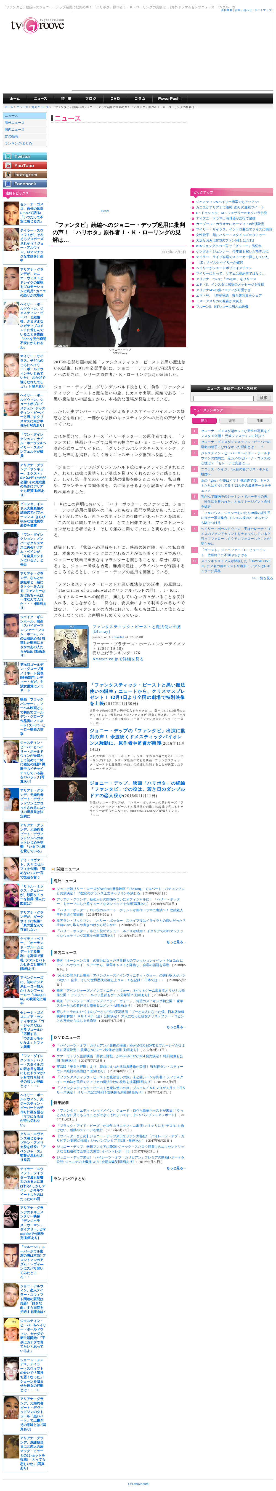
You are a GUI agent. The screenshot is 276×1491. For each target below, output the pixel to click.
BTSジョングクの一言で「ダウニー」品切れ (229, 246)
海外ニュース (40, 107)
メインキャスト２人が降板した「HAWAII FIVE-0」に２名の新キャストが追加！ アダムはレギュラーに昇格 (236, 566)
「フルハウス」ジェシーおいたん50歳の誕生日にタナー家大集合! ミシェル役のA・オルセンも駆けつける (235, 518)
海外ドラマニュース (40, 98)
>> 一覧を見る (262, 578)
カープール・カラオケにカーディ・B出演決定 (230, 224)
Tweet (105, 211)
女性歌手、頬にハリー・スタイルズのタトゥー (231, 235)
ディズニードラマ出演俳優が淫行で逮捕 (226, 218)
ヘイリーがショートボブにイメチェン (224, 268)
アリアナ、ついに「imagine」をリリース (226, 279)
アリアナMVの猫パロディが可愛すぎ (223, 290)
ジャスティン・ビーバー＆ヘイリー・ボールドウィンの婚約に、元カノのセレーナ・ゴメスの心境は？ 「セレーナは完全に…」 (235, 458)
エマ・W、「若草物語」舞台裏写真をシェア (229, 295)
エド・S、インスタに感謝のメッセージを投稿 (230, 284)
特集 (66, 98)
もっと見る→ (176, 942)
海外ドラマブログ (90, 98)
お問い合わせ (243, 10)
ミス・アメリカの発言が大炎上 (219, 301)
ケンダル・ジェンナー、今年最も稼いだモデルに (232, 251)
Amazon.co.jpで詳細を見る (118, 659)
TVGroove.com (138, 1484)
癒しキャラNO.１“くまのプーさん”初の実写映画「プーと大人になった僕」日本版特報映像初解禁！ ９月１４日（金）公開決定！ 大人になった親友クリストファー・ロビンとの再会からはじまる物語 (120, 1016)
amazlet (118, 637)
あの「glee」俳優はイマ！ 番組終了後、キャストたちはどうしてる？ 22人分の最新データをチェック (236, 485)
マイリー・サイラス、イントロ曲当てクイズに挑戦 (234, 229)
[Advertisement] (172, 51)
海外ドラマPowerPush (169, 98)
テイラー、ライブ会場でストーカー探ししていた (232, 257)
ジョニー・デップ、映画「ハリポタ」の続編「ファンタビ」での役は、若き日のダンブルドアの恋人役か (137, 789)
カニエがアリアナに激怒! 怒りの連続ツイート (230, 207)
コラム (139, 98)
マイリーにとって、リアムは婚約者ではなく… (231, 273)
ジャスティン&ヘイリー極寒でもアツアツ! (227, 202)
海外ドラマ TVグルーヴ (15, 98)
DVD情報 (11, 136)
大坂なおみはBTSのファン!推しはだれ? (225, 240)
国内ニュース (15, 130)
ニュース (22, 107)
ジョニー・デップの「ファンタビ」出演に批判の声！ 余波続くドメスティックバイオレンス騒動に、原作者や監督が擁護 (137, 737)
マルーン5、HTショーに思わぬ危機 (222, 307)
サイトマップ (263, 10)
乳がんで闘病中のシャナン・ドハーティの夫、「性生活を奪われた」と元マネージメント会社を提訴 (235, 501)
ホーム (9, 107)
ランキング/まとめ (18, 143)
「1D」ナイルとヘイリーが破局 (219, 262)
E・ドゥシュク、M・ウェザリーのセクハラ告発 (231, 213)
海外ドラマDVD (115, 98)
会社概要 (226, 10)
